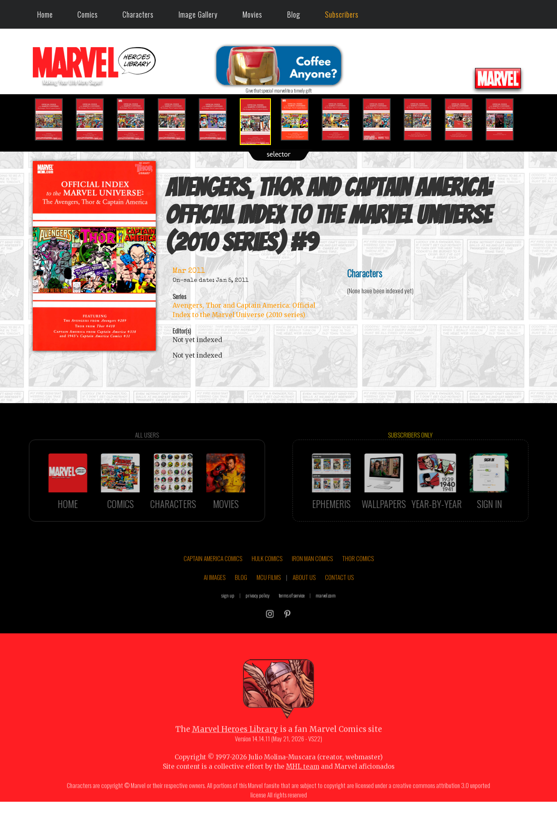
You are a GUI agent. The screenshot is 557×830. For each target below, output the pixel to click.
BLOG (241, 596)
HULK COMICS (267, 578)
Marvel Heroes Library (235, 749)
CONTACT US (339, 596)
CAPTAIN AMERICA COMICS (213, 578)
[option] (53, 119)
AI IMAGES (214, 596)
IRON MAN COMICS (312, 578)
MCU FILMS (269, 596)
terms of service (292, 615)
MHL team (302, 786)
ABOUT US (304, 596)
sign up (227, 615)
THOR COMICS (358, 578)
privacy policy (258, 615)
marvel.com (326, 615)
